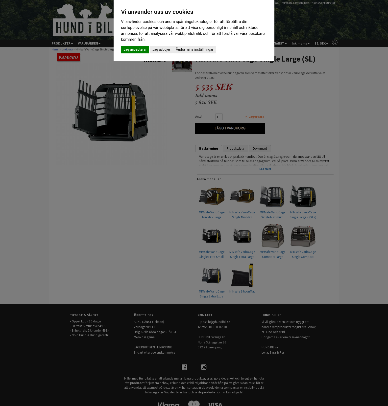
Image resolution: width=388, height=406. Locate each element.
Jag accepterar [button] (135, 49)
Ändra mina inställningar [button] (194, 49)
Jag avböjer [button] (161, 49)
